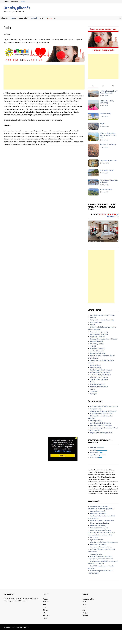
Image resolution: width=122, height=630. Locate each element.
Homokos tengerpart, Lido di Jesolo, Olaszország (109, 92)
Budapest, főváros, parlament (100, 372)
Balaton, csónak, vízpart (98, 353)
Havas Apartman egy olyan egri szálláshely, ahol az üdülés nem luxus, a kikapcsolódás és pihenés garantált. (101, 532)
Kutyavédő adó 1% (88, 599)
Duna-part (93, 394)
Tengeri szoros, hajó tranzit (99, 379)
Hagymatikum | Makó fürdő (108, 160)
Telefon (45, 610)
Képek (42, 18)
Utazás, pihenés (17, 7)
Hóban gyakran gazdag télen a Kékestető (103, 339)
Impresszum (7, 627)
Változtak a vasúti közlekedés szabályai (103, 411)
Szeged (102, 123)
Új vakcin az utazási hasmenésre (101, 425)
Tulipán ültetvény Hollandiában (100, 375)
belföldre (97, 448)
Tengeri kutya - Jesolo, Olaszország (107, 102)
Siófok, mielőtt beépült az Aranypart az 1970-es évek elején (108, 135)
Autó (84, 610)
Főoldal (4, 18)
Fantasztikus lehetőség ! (98, 511)
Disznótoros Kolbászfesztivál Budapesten (104, 542)
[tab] (93, 86)
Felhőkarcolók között (97, 384)
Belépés (23, 1)
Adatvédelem (15, 627)
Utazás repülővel (96, 368)
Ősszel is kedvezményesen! (99, 528)
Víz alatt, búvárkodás (97, 351)
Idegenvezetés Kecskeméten (99, 523)
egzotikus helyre (97, 455)
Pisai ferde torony (105, 114)
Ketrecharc (46, 615)
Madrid (92, 382)
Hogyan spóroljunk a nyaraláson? (101, 433)
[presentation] (93, 86)
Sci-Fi (44, 607)
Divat (84, 602)
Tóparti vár (93, 391)
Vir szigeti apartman (96, 554)
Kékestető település (106, 189)
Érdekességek (23, 18)
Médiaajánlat (24, 627)
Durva (84, 604)
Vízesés (92, 389)
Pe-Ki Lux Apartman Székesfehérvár (102, 521)
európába (98, 450)
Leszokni (85, 615)
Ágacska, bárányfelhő (97, 348)
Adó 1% (49, 18)
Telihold (93, 346)
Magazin (13, 18)
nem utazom (96, 457)
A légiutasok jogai (96, 409)
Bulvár (45, 604)
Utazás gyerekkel (96, 421)
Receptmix (46, 599)
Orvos (84, 607)
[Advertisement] (44, 77)
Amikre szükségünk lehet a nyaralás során (104, 406)
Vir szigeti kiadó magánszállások (101, 547)
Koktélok (45, 602)
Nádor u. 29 (94, 537)
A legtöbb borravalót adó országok (101, 413)
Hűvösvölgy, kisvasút (97, 344)
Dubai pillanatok (95, 365)
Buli (44, 613)
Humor (45, 618)
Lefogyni (85, 613)
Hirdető (34, 18)
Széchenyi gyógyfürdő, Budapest (101, 370)
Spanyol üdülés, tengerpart (99, 387)
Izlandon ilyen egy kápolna (99, 377)
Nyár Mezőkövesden (97, 540)
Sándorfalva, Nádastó (106, 170)
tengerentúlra (96, 452)
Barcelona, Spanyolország (108, 144)
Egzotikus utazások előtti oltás (100, 423)
